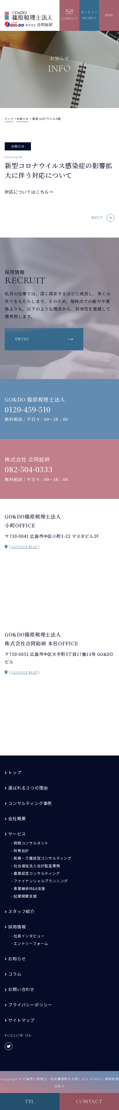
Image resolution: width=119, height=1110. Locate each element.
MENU (109, 15)
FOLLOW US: (18, 1041)
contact (89, 1101)
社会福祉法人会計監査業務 (37, 865)
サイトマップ (21, 1020)
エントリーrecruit (89, 15)
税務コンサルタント (31, 843)
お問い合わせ (21, 989)
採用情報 (17, 926)
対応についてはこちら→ (29, 192)
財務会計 (21, 850)
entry (22, 339)
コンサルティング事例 (30, 803)
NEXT (102, 218)
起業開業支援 (25, 896)
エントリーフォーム (31, 943)
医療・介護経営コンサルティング (43, 858)
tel (30, 1101)
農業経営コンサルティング (37, 873)
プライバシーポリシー (30, 1004)
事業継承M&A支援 (29, 888)
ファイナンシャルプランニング (41, 880)
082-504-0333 (29, 469)
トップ (14, 772)
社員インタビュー (29, 935)
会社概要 (17, 818)
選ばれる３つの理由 (28, 788)
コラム (14, 974)
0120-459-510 (28, 409)
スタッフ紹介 (21, 911)
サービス (17, 834)
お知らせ (17, 958)
